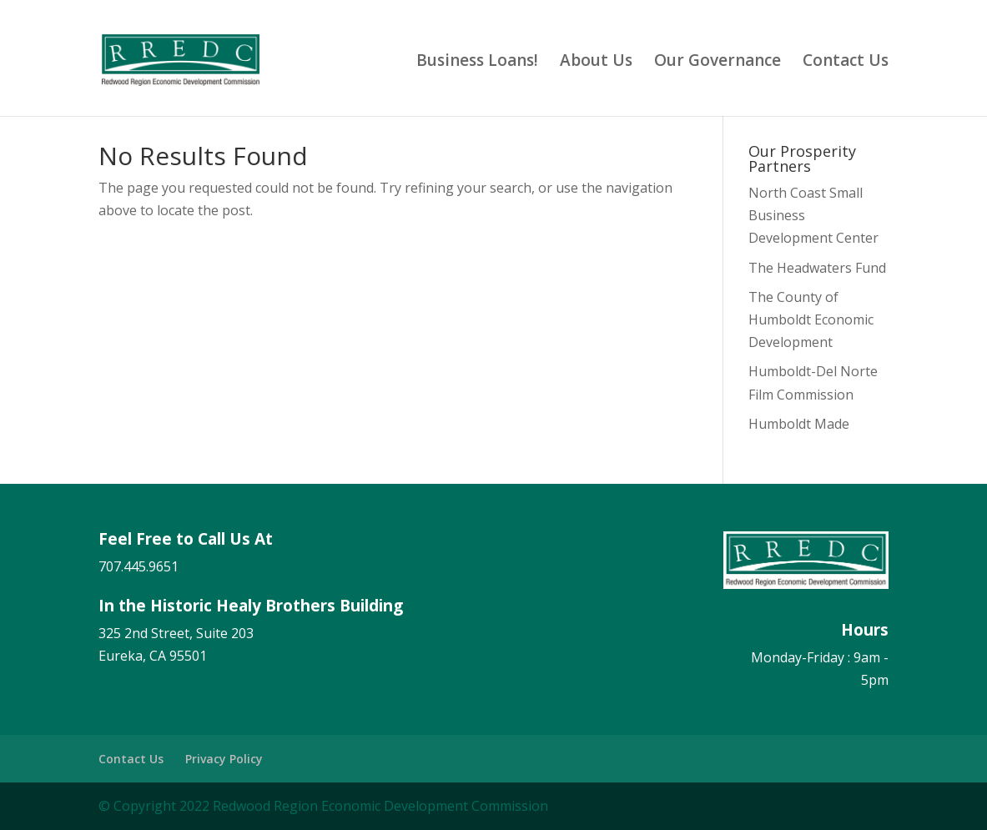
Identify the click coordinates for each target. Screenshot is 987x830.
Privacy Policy (224, 759)
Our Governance (717, 62)
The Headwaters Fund (817, 268)
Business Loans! (477, 62)
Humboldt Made (798, 424)
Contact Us (846, 62)
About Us (596, 62)
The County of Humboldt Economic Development (811, 319)
